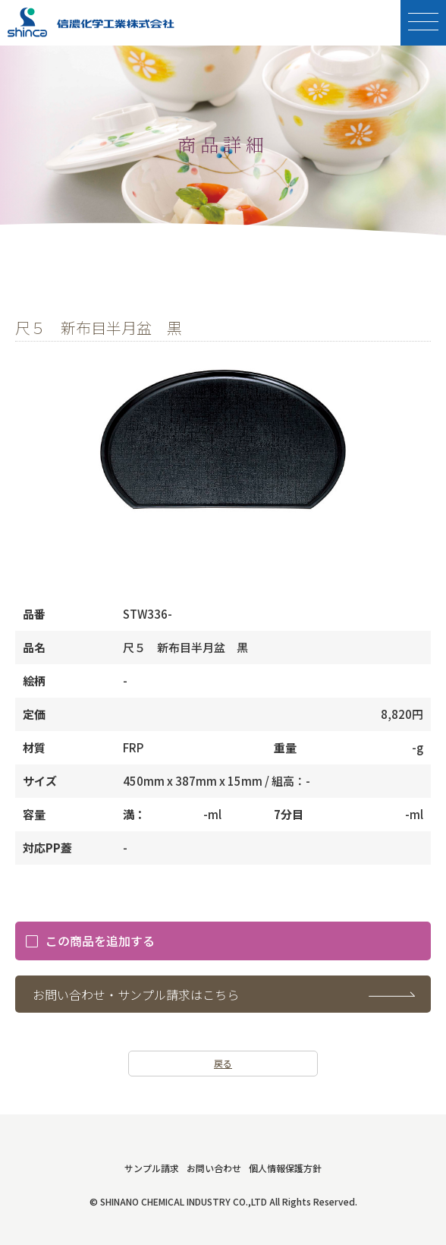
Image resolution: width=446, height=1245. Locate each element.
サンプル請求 (151, 1167)
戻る (223, 1063)
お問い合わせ (214, 1167)
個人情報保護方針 (285, 1167)
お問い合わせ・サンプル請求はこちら (136, 994)
